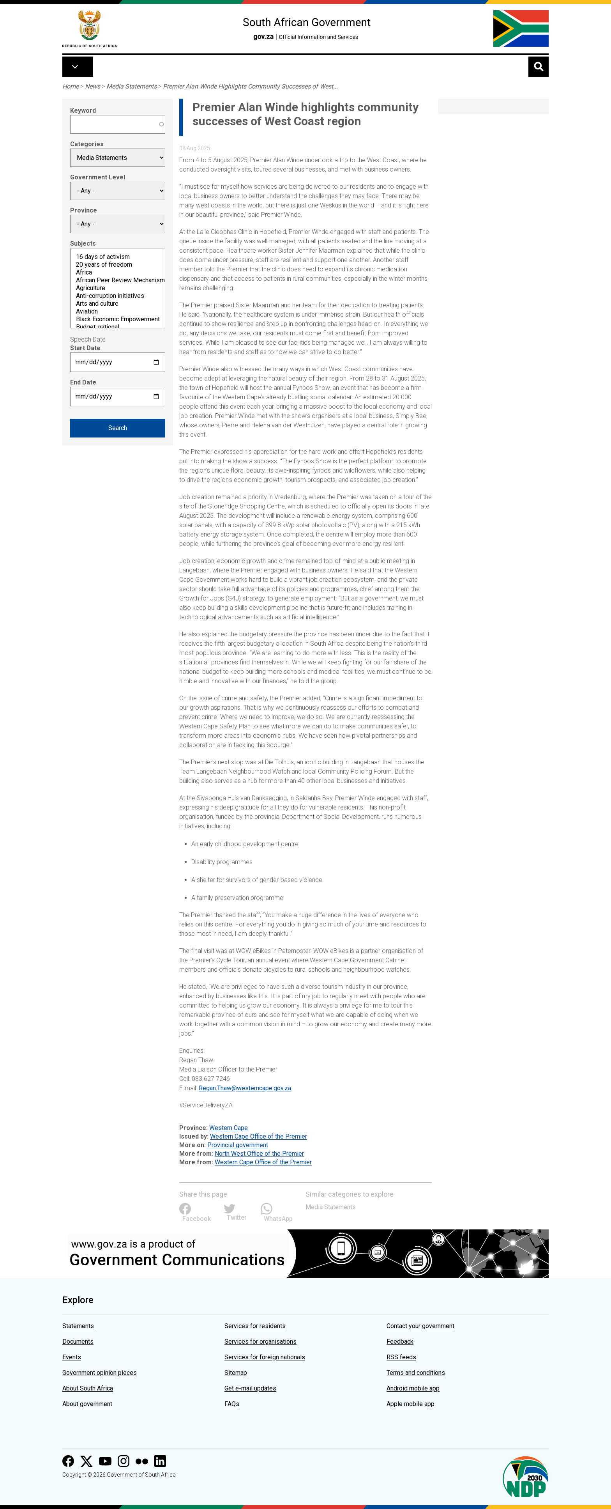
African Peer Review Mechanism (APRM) (117, 280)
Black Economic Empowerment (117, 319)
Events (71, 1357)
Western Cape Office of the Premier (258, 1136)
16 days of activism (117, 257)
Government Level (97, 177)
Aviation (117, 311)
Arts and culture (117, 304)
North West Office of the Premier (259, 1153)
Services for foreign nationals (264, 1357)
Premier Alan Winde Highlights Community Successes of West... (250, 86)
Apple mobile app (410, 1404)
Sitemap (235, 1372)
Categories (87, 144)
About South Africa (87, 1388)
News (92, 86)
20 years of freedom (117, 265)
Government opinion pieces (99, 1372)
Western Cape (228, 1128)
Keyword (83, 110)
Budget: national (117, 327)
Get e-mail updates (250, 1388)
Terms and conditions (416, 1372)
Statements (78, 1326)
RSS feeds (401, 1357)
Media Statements (131, 86)
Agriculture (117, 288)
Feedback (400, 1341)
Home (70, 86)
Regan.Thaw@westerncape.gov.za (245, 1088)
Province (83, 210)
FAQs (231, 1404)
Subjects (83, 243)
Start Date (85, 348)
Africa (117, 272)
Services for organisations (260, 1341)
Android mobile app (413, 1388)
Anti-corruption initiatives (117, 296)
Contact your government (420, 1326)
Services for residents (255, 1326)
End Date (83, 382)
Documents (78, 1341)
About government (87, 1404)
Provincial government (237, 1145)
